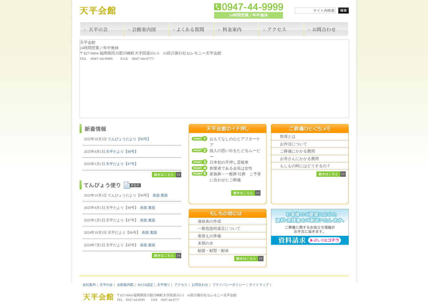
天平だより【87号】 (122, 164)
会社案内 (89, 284)
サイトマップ (259, 284)
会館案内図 (125, 284)
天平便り (163, 284)
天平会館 (102, 11)
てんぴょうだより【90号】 (129, 139)
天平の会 (106, 284)
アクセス (181, 284)
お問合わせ (200, 284)
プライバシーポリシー (228, 284)
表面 (156, 195)
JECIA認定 (145, 284)
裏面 (164, 195)
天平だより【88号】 (122, 152)
